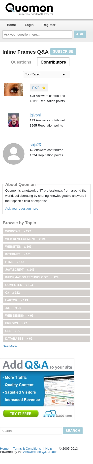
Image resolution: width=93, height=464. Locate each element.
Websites (18, 246)
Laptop (16, 300)
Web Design (19, 315)
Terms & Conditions (27, 448)
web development (25, 239)
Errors (16, 323)
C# (12, 292)
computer (19, 285)
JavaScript (19, 269)
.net (13, 308)
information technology (32, 277)
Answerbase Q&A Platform (42, 452)
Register (49, 25)
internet (18, 254)
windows (18, 231)
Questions (21, 62)
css (12, 331)
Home (11, 25)
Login (29, 25)
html (14, 262)
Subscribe (63, 51)
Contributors (53, 62)
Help (48, 448)
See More (10, 346)
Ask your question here (21, 208)
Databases (18, 338)
